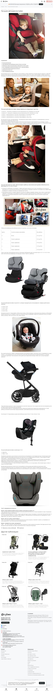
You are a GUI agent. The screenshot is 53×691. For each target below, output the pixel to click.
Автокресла (3, 650)
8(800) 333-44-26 (5, 619)
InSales (34, 680)
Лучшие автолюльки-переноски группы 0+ (11, 68)
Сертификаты (30, 658)
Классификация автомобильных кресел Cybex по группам (14, 64)
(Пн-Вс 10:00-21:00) (13, 639)
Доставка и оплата (31, 654)
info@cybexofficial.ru (7, 631)
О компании (30, 670)
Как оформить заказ (32, 655)
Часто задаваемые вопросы (8, 71)
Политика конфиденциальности (34, 673)
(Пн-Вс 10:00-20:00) (10, 634)
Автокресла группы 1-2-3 (7, 70)
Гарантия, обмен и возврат (33, 657)
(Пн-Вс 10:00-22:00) (11, 633)
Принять (42, 683)
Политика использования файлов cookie (36, 674)
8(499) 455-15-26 (5, 618)
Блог (6, 6)
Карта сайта (36, 679)
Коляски (3, 652)
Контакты (30, 652)
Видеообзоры (31, 665)
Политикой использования (27, 683)
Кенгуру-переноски (5, 654)
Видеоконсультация (32, 660)
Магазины (49, 1)
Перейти (41, 4)
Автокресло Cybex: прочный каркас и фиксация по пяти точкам (15, 65)
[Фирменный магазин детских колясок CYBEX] (5, 1)
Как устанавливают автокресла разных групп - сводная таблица (15, 67)
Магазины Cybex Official (32, 650)
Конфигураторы (31, 671)
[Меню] (1, 1)
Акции (29, 662)
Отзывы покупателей (32, 668)
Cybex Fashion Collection (6, 658)
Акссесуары (3, 657)
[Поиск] (42, 1)
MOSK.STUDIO (24, 680)
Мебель (2, 655)
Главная (2, 6)
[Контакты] (44, 1)
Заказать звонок (5, 622)
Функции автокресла (6, 62)
